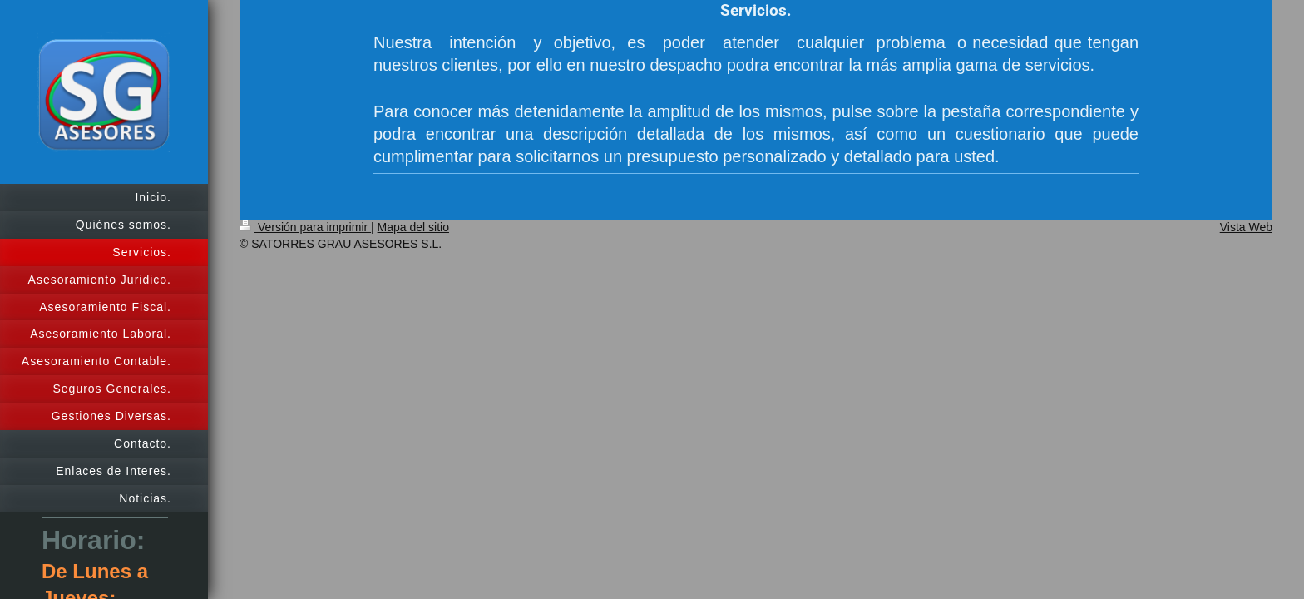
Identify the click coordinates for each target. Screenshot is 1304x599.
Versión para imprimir (305, 227)
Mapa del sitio (413, 227)
